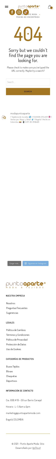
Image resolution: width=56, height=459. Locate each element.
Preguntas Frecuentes (16, 308)
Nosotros (10, 303)
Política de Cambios (16, 330)
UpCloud (36, 447)
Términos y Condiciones (17, 334)
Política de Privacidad (16, 339)
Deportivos (11, 380)
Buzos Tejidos (12, 366)
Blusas (9, 371)
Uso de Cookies (13, 349)
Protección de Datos (16, 344)
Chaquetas (11, 376)
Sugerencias (12, 312)
